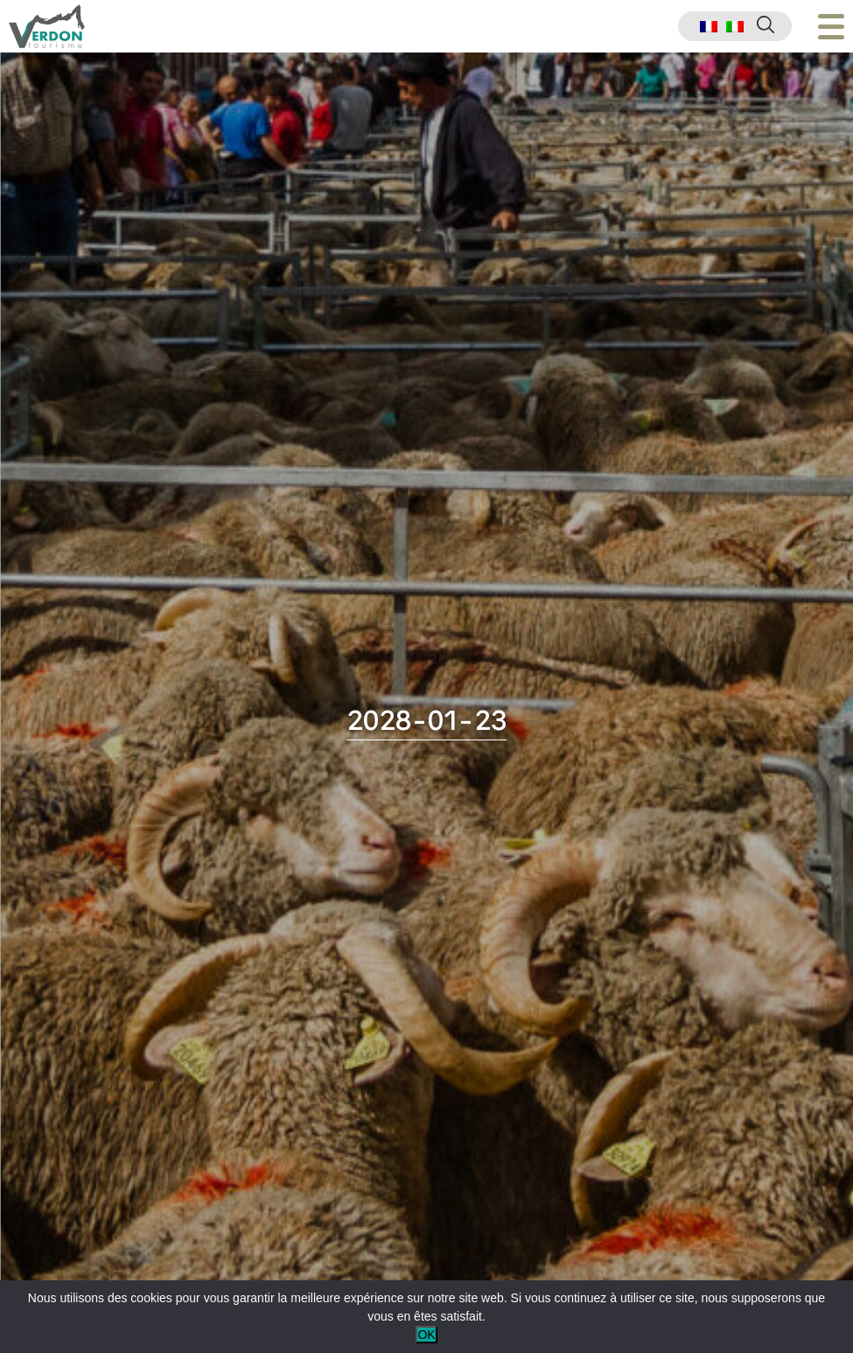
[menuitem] (709, 27)
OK (426, 1335)
